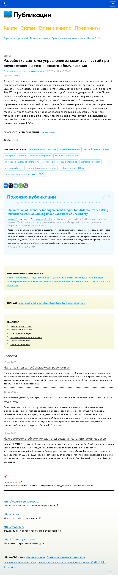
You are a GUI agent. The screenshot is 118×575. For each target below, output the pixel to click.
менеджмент (82, 281)
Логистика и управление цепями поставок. (24, 71)
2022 (52, 302)
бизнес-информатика (18, 277)
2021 (58, 302)
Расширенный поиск (40, 38)
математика (68, 281)
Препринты (87, 28)
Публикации (32, 14)
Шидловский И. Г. (42, 219)
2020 (64, 302)
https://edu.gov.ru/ (15, 514)
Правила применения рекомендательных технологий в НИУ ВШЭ (72, 561)
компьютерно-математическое (44, 281)
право (93, 281)
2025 (33, 302)
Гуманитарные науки (21, 326)
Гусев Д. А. (12, 219)
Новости (10, 356)
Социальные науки (20, 340)
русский (16, 139)
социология (103, 281)
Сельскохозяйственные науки (26, 336)
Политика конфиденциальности (20, 561)
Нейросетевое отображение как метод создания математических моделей (55, 438)
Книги (10, 28)
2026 (27, 302)
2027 (21, 302)
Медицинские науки (20, 333)
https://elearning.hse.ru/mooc (21, 539)
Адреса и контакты (35, 556)
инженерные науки (17, 281)
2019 (70, 302)
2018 (76, 302)
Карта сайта (9, 567)
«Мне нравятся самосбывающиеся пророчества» (37, 367)
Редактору (109, 571)
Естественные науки (21, 329)
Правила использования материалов (68, 38)
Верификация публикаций (16, 38)
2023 (46, 302)
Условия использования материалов (66, 556)
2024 (40, 302)
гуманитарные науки (92, 277)
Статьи (27, 28)
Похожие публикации (31, 197)
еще (82, 302)
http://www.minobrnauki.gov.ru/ (21, 501)
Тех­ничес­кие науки (20, 343)
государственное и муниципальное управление (56, 277)
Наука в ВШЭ (93, 38)
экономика (12, 284)
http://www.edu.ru (14, 526)
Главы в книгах (55, 28)
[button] (18, 203)
